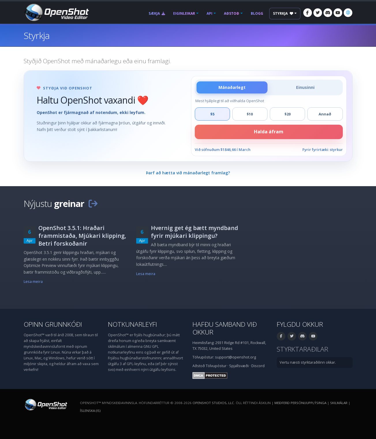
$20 (288, 114)
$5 (212, 114)
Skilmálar (338, 403)
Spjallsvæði (239, 365)
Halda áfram (268, 131)
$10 (250, 114)
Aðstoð (231, 13)
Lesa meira (33, 281)
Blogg (257, 13)
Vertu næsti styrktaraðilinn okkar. (308, 362)
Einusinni (305, 87)
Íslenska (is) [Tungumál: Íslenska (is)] (90, 410)
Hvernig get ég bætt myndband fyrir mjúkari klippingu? (194, 232)
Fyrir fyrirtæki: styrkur (322, 149)
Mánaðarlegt (232, 87)
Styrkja (283, 13)
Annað (325, 114)
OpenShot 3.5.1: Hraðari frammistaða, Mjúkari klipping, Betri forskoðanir (82, 235)
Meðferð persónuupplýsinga (300, 403)
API (209, 13)
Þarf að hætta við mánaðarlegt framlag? (188, 172)
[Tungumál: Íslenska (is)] (348, 12)
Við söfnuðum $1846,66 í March (222, 149)
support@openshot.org (235, 357)
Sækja (157, 13)
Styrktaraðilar (302, 349)
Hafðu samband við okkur (224, 328)
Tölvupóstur (216, 365)
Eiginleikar (184, 13)
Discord (258, 365)
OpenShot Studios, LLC (213, 403)
